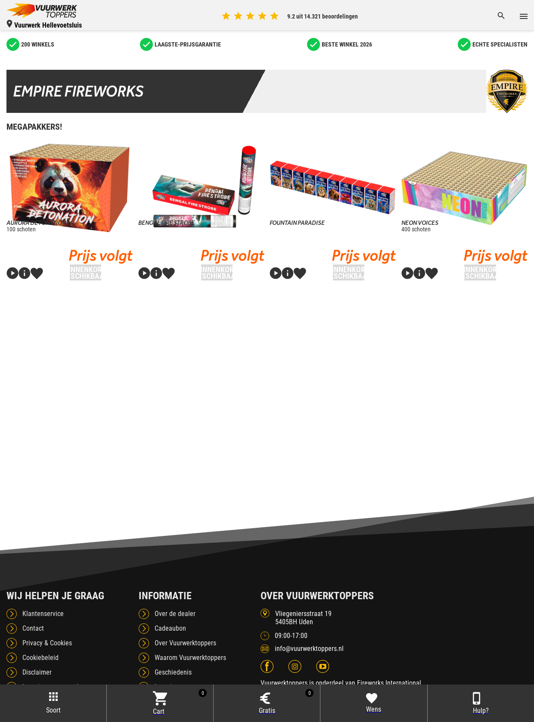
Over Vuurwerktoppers (185, 643)
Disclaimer (37, 672)
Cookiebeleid (40, 658)
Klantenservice (43, 614)
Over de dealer (175, 614)
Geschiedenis (173, 672)
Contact (33, 628)
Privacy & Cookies (47, 643)
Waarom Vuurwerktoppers (190, 658)
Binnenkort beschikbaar (85, 272)
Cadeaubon (170, 628)
